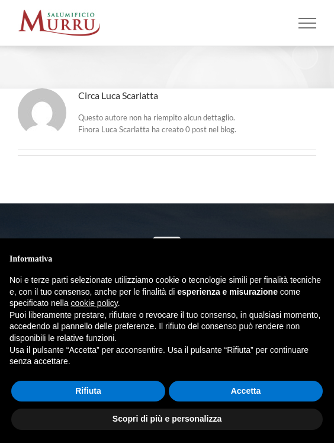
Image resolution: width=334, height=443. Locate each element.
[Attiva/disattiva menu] (307, 23)
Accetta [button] (246, 391)
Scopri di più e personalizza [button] (167, 418)
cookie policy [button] (94, 303)
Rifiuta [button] (88, 391)
